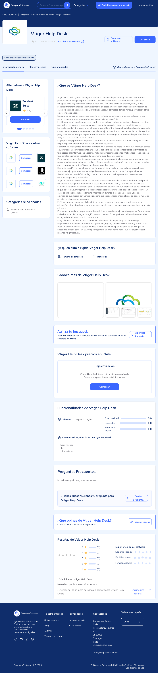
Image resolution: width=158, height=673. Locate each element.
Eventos (48, 630)
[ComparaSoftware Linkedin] (16, 639)
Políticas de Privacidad (101, 665)
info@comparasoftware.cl (104, 652)
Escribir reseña (140, 522)
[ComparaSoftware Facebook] (27, 639)
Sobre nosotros (51, 620)
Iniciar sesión (146, 5)
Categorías (81, 5)
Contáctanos (100, 613)
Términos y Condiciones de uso (134, 666)
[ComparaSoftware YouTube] (21, 639)
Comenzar (104, 386)
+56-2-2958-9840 (102, 645)
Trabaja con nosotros (54, 636)
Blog (46, 625)
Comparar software (113, 40)
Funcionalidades (59, 67)
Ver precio (145, 39)
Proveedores (76, 613)
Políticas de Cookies (122, 665)
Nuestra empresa (53, 613)
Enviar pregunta (135, 498)
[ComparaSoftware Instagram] (32, 639)
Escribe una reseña (141, 591)
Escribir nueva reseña (71, 41)
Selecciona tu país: (131, 612)
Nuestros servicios (77, 620)
